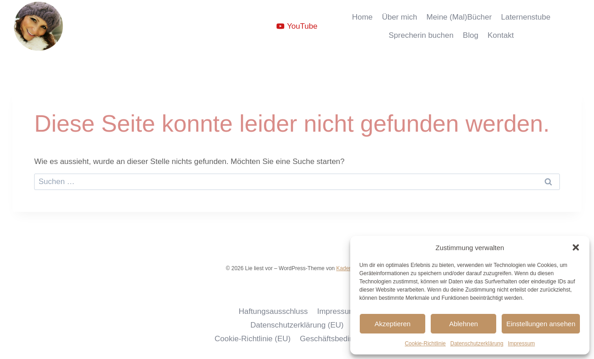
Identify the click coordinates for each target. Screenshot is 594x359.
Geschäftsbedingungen (339, 338)
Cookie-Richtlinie (425, 343)
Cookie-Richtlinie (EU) (253, 338)
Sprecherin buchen (420, 35)
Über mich (399, 17)
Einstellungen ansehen (540, 324)
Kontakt (501, 35)
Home (362, 17)
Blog (470, 35)
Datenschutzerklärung (476, 343)
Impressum (521, 343)
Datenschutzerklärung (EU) (296, 325)
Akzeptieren (392, 324)
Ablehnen (463, 324)
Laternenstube (525, 17)
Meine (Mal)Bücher (459, 17)
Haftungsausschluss (273, 311)
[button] (575, 247)
